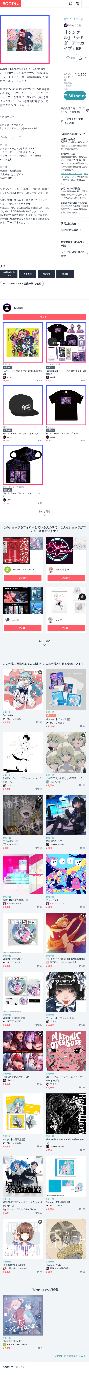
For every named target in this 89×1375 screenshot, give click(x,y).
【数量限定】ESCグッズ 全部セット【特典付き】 (66, 372)
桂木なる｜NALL (64, 569)
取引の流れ (70, 223)
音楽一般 (78, 19)
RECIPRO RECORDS (23, 569)
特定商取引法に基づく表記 (72, 244)
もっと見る (44, 644)
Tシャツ (49, 427)
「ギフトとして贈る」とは (73, 121)
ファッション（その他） (14, 487)
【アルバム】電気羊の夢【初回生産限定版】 (22, 372)
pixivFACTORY (67, 206)
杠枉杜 (15, 620)
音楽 (66, 19)
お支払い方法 (71, 230)
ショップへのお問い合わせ (72, 254)
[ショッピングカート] (77, 3)
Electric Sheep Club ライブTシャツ (63, 433)
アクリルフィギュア (55, 364)
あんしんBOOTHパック (71, 173)
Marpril (18, 307)
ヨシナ (59, 620)
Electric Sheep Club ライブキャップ (20, 433)
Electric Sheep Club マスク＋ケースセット (22, 495)
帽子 (5, 427)
